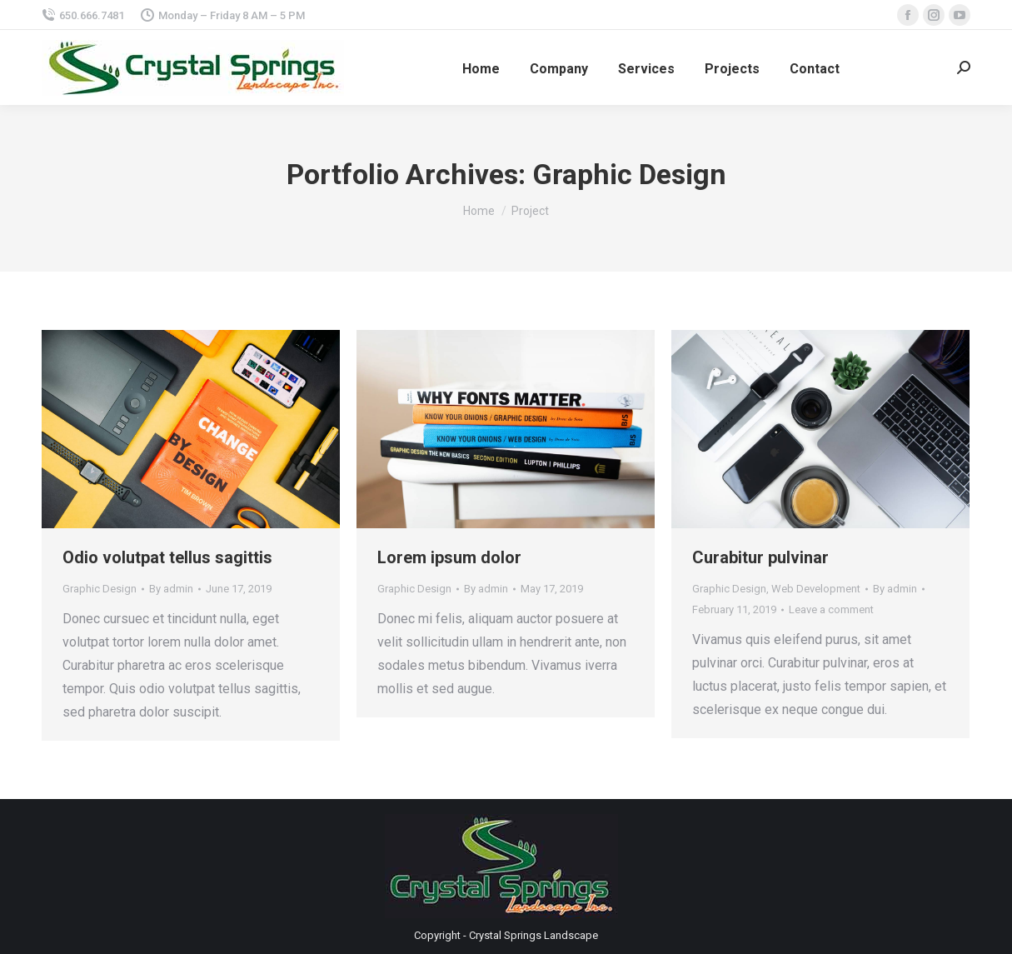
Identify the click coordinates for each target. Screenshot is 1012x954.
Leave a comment (831, 609)
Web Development (815, 588)
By (171, 588)
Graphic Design (99, 588)
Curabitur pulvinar (760, 557)
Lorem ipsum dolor (449, 557)
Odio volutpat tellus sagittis (167, 557)
